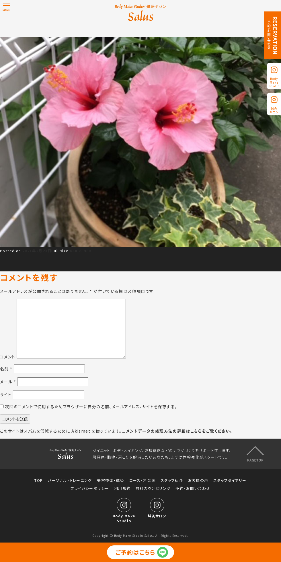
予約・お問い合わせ (192, 488)
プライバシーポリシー (90, 488)
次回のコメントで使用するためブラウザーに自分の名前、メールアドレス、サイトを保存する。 (91, 406)
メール (8, 381)
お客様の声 (198, 480)
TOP (38, 480)
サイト (5, 394)
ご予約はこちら (135, 552)
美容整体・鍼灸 (110, 480)
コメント (7, 357)
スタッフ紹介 (172, 480)
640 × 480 (80, 250)
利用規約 (122, 488)
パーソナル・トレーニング (70, 480)
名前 (6, 369)
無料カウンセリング (153, 488)
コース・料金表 (142, 480)
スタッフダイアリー (230, 480)
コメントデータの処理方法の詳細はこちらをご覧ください (176, 431)
